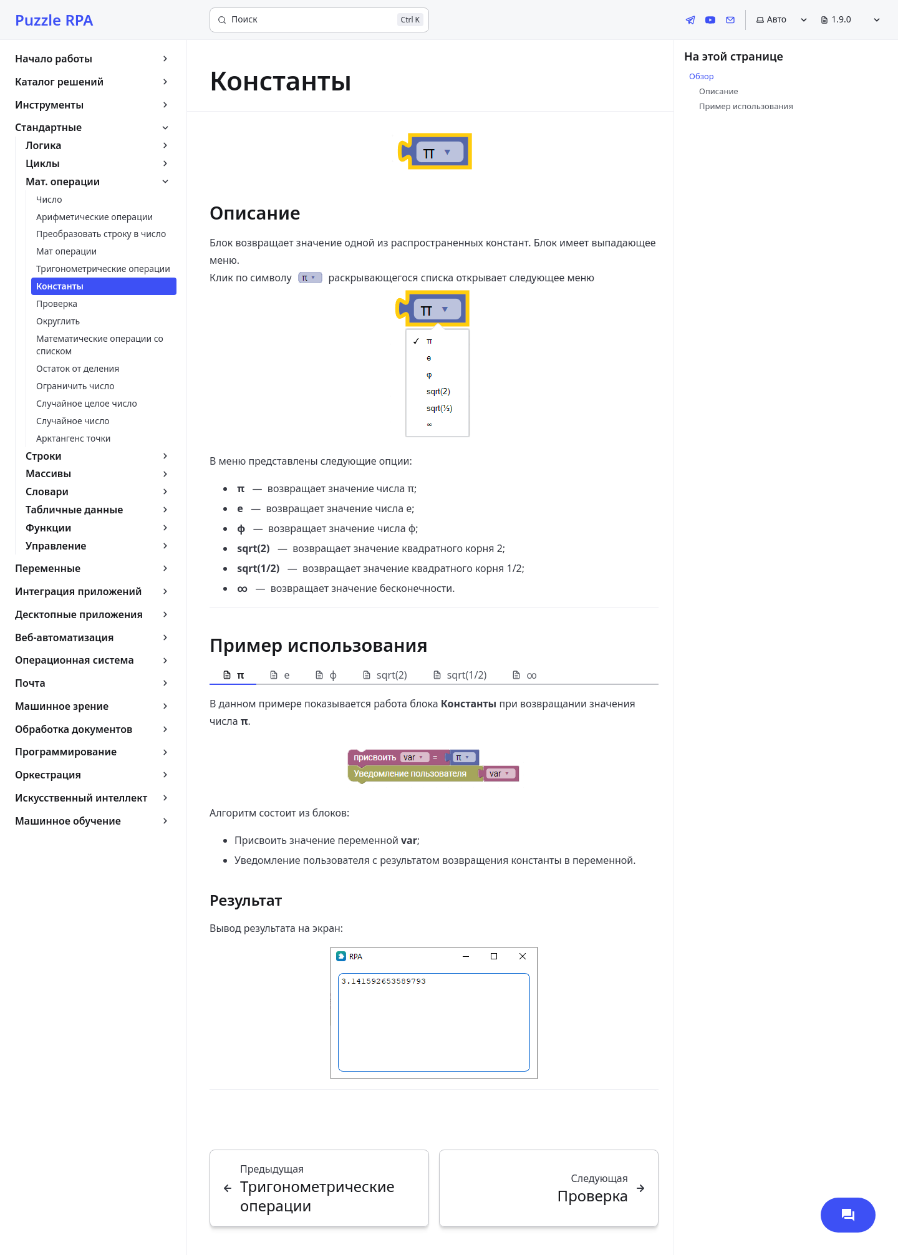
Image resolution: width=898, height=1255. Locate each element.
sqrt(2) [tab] (384, 675)
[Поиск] (319, 19)
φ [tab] (325, 675)
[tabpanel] (434, 887)
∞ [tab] (523, 675)
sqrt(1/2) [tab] (459, 675)
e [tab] (279, 675)
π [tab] (233, 675)
